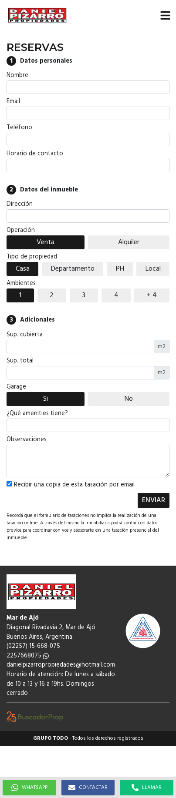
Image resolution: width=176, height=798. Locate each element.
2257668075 (28, 656)
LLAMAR (147, 787)
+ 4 (152, 295)
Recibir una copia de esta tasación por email (71, 485)
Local (153, 269)
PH (120, 269)
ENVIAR (153, 500)
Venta (45, 242)
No (129, 399)
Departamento (73, 269)
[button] (165, 15)
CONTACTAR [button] (88, 787)
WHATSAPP (29, 787)
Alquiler (128, 242)
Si (45, 399)
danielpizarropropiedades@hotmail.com (61, 665)
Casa (23, 269)
